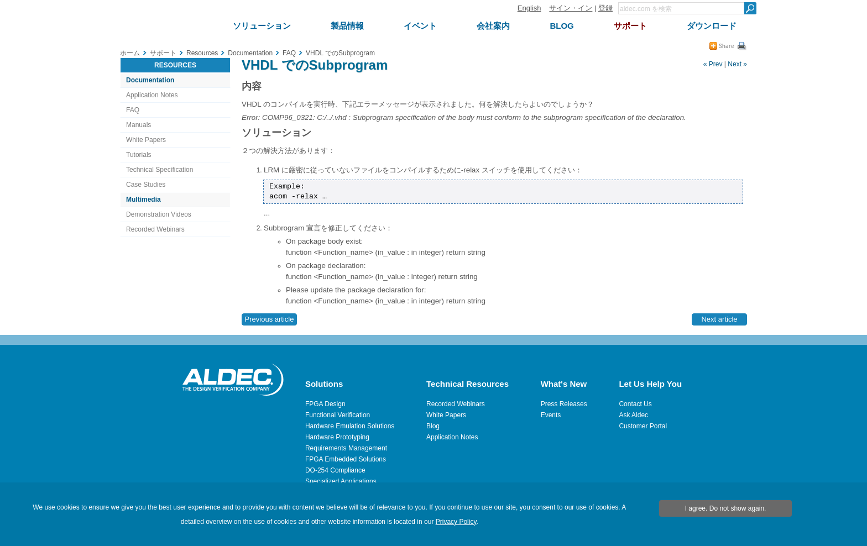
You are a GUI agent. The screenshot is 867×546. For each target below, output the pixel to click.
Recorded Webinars (155, 229)
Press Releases (564, 404)
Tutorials (139, 155)
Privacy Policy (456, 522)
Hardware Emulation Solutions (349, 426)
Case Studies (145, 184)
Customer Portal (643, 426)
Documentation (150, 80)
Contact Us (635, 404)
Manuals (138, 125)
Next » (737, 64)
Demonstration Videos (158, 214)
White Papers (146, 140)
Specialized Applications (341, 481)
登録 (605, 8)
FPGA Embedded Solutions (345, 459)
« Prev (713, 64)
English (529, 8)
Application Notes (151, 95)
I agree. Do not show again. (725, 508)
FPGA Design (325, 404)
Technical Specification (159, 170)
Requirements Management (346, 448)
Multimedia (143, 199)
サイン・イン (570, 8)
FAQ (132, 110)
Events (551, 415)
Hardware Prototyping (337, 437)
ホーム (130, 53)
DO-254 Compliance (335, 470)
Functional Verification (337, 415)
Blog (433, 426)
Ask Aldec (633, 415)
